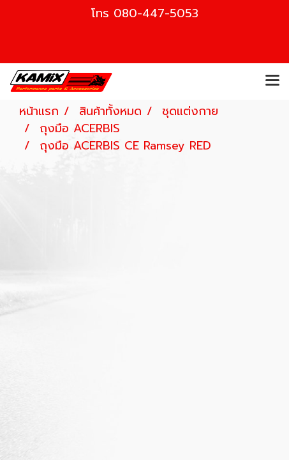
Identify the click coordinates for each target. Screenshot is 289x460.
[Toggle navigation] (272, 81)
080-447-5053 (156, 13)
